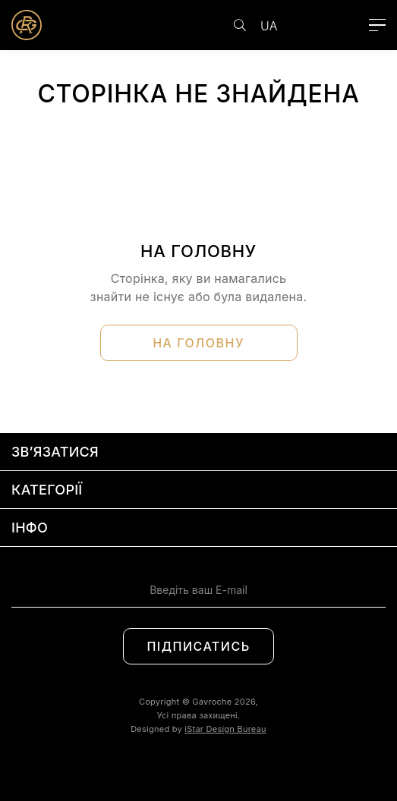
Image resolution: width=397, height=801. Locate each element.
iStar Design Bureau (225, 729)
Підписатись (198, 646)
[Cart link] (346, 25)
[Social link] (181, 768)
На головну (198, 342)
